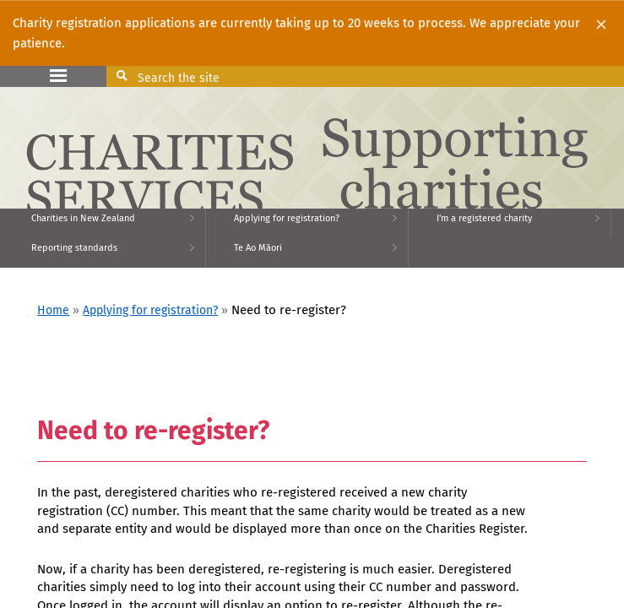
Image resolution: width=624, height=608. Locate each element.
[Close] (601, 24)
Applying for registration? (150, 310)
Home (53, 310)
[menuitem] (103, 223)
